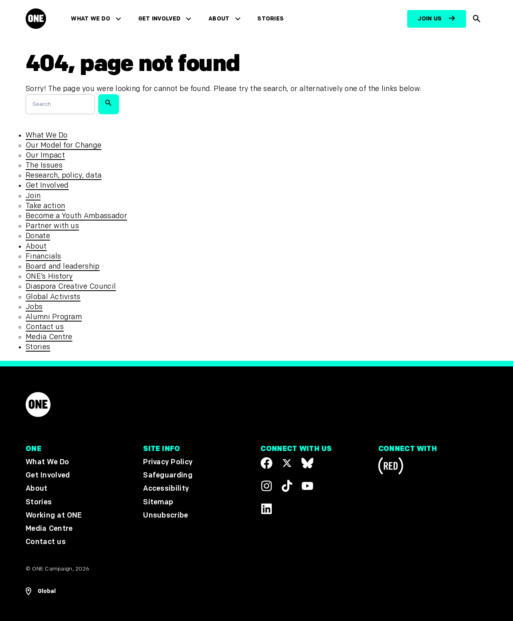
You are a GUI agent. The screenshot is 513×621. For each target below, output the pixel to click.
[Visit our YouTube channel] (307, 485)
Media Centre (49, 337)
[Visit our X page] (287, 463)
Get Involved (159, 18)
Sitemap (158, 502)
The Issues (44, 165)
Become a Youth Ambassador (76, 216)
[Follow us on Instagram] (267, 485)
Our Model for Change (63, 145)
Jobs (34, 307)
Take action (45, 206)
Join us (430, 18)
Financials (43, 256)
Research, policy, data (63, 175)
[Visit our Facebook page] (267, 463)
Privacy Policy (167, 462)
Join (33, 196)
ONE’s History (49, 276)
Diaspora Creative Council (71, 286)
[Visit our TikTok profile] (287, 485)
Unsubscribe (165, 515)
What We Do (90, 18)
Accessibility (166, 488)
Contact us (45, 327)
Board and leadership (63, 266)
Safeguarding (167, 475)
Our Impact (45, 155)
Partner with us (52, 226)
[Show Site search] (476, 19)
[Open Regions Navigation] (41, 591)
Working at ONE (54, 515)
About (219, 18)
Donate (38, 236)
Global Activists (53, 297)
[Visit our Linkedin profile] (267, 508)
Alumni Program (54, 317)
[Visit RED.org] (390, 467)
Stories (270, 18)
